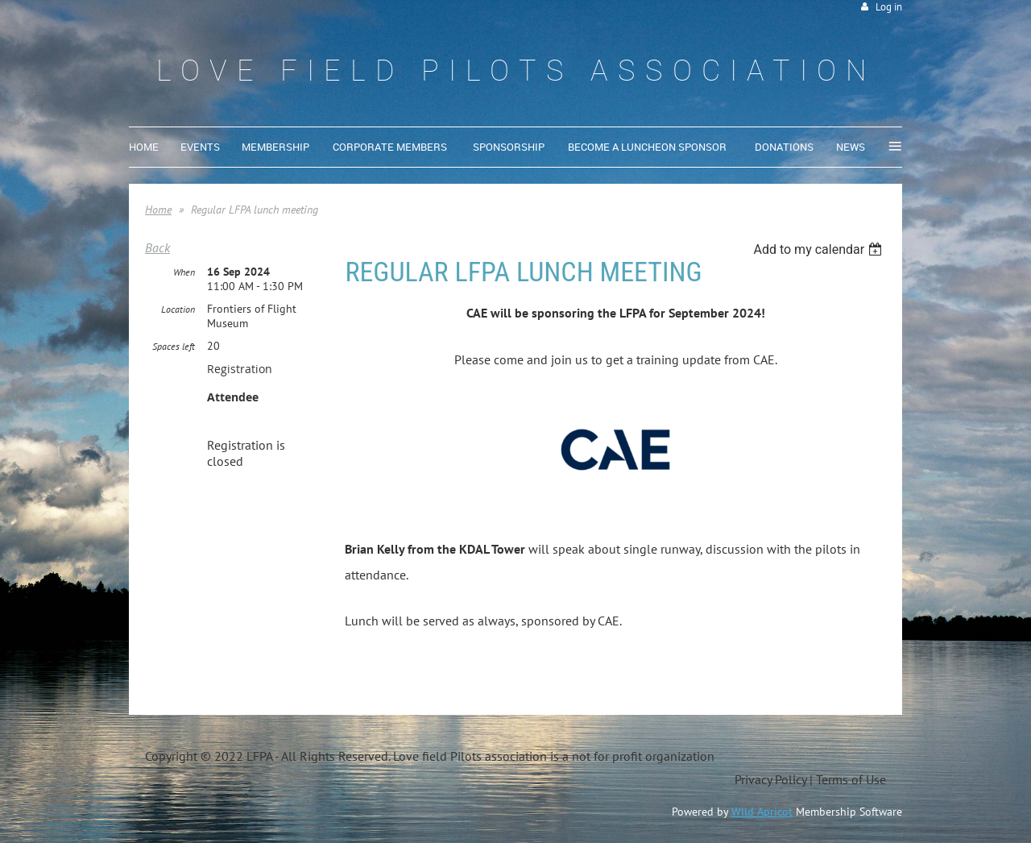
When (184, 272)
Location (178, 309)
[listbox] (819, 249)
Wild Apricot (762, 811)
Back (157, 247)
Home (158, 209)
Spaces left (173, 346)
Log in (889, 7)
